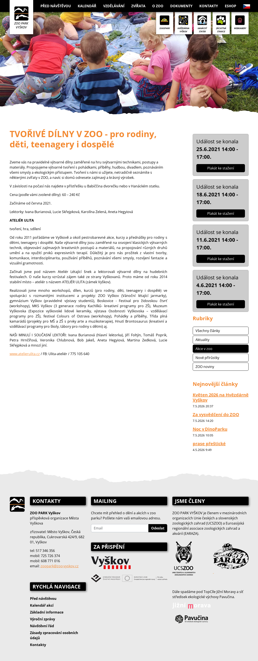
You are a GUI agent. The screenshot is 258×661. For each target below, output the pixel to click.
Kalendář (87, 6)
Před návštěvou (43, 598)
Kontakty (208, 6)
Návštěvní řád (42, 626)
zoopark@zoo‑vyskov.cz (59, 566)
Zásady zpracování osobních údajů (54, 635)
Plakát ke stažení (220, 168)
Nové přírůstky (207, 357)
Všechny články (207, 330)
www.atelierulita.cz (25, 353)
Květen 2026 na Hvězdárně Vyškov (221, 397)
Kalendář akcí (42, 605)
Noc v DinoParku (210, 429)
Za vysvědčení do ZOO (216, 414)
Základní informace (46, 612)
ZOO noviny (204, 366)
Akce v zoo (203, 348)
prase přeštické (209, 443)
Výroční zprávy (42, 619)
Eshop (230, 6)
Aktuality (202, 339)
